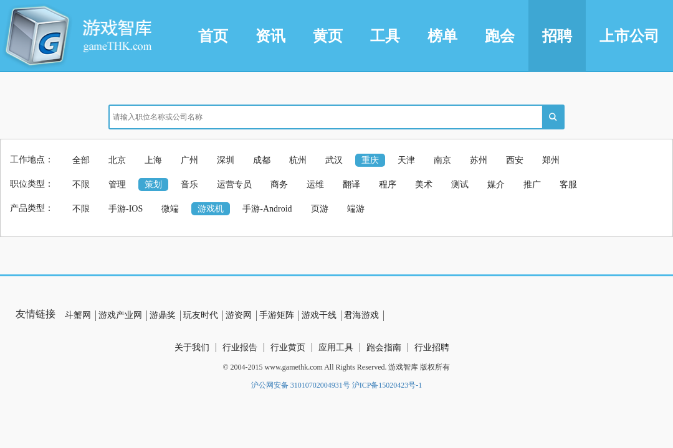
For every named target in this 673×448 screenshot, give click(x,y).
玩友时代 (200, 315)
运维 (315, 184)
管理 (117, 184)
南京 (442, 160)
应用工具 (335, 347)
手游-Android (267, 208)
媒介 (496, 184)
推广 (532, 184)
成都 (261, 160)
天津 (406, 160)
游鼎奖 (163, 315)
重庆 (370, 160)
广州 (189, 160)
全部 (81, 160)
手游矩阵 (276, 315)
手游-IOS (125, 208)
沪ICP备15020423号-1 (387, 385)
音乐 (189, 184)
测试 (460, 184)
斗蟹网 (78, 315)
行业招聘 (431, 347)
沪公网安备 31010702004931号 (300, 385)
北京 (117, 160)
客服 (568, 184)
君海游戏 (361, 315)
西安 (514, 160)
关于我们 (191, 347)
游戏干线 (319, 315)
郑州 (551, 160)
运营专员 (234, 184)
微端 (170, 208)
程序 (387, 184)
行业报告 (239, 347)
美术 (423, 184)
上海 (153, 160)
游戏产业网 (120, 315)
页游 (319, 208)
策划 (153, 184)
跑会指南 (383, 347)
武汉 (334, 160)
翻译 (351, 184)
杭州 (298, 160)
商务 (279, 184)
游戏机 (211, 208)
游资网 (239, 315)
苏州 (478, 160)
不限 (81, 184)
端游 (356, 208)
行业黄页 (287, 347)
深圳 (225, 160)
